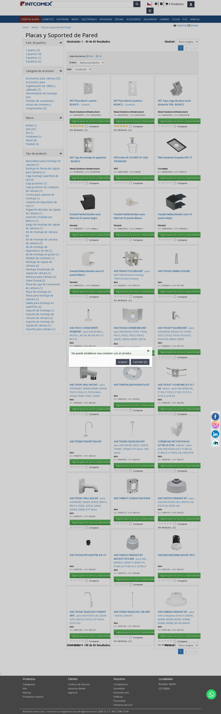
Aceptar (123, 206)
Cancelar (140, 206)
